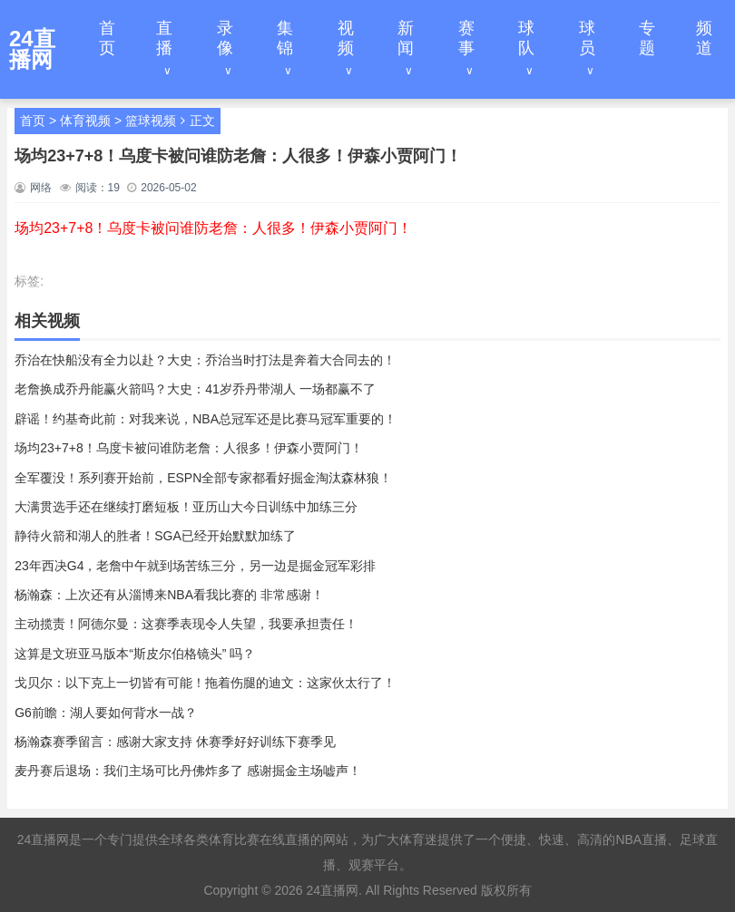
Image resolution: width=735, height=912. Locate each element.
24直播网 (332, 890)
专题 (647, 38)
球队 (526, 38)
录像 (225, 38)
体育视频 (85, 120)
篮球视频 (150, 120)
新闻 (405, 38)
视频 (346, 38)
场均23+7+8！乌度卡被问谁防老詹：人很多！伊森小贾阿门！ (213, 228)
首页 (107, 38)
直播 (164, 38)
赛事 (466, 38)
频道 (704, 38)
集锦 (285, 38)
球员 (587, 38)
